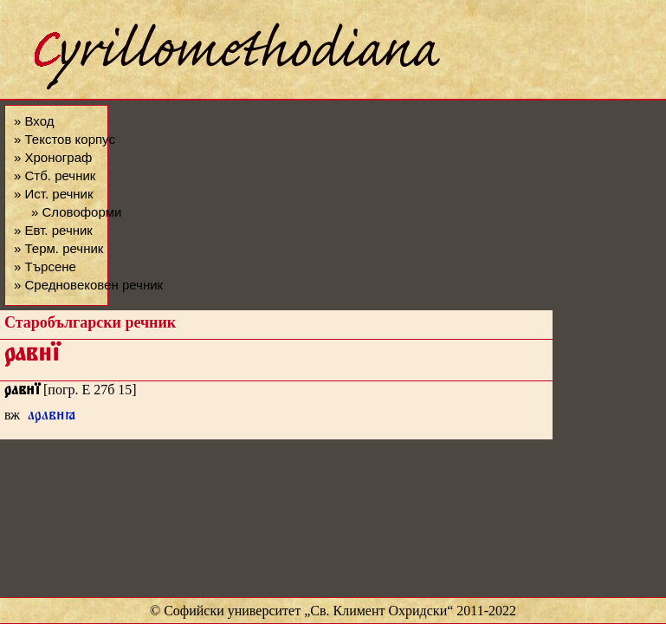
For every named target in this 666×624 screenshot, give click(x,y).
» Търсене (45, 266)
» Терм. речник (58, 248)
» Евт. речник (53, 230)
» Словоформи (76, 212)
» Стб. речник (54, 175)
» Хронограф (53, 157)
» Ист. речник (54, 193)
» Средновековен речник (88, 284)
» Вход (34, 121)
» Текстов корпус (64, 139)
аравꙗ (51, 417)
